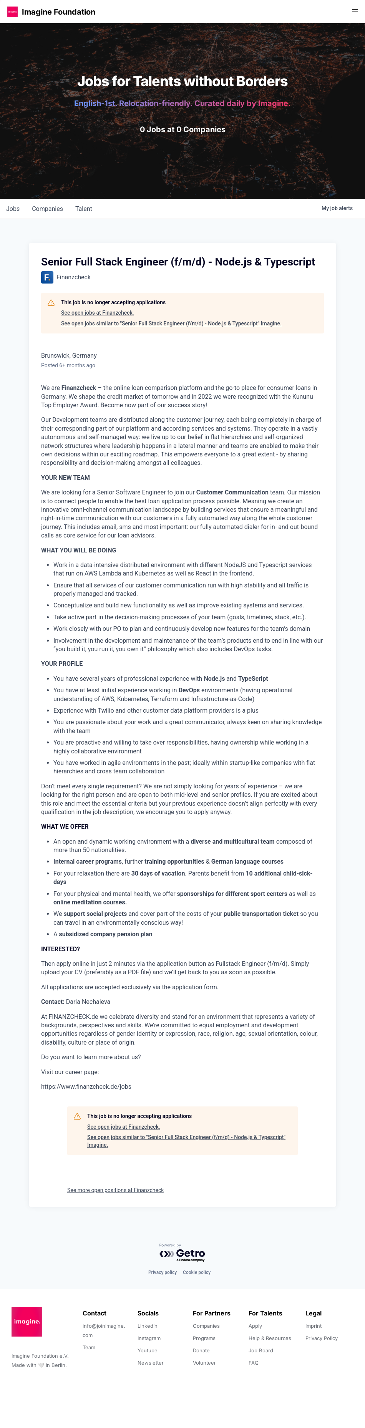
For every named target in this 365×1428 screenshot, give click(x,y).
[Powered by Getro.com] (182, 1253)
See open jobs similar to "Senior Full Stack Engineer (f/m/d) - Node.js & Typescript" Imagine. (171, 323)
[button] (12, 11)
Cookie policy (197, 1272)
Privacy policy (162, 1272)
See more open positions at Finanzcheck (115, 1190)
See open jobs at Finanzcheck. (97, 313)
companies (47, 208)
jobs (13, 208)
